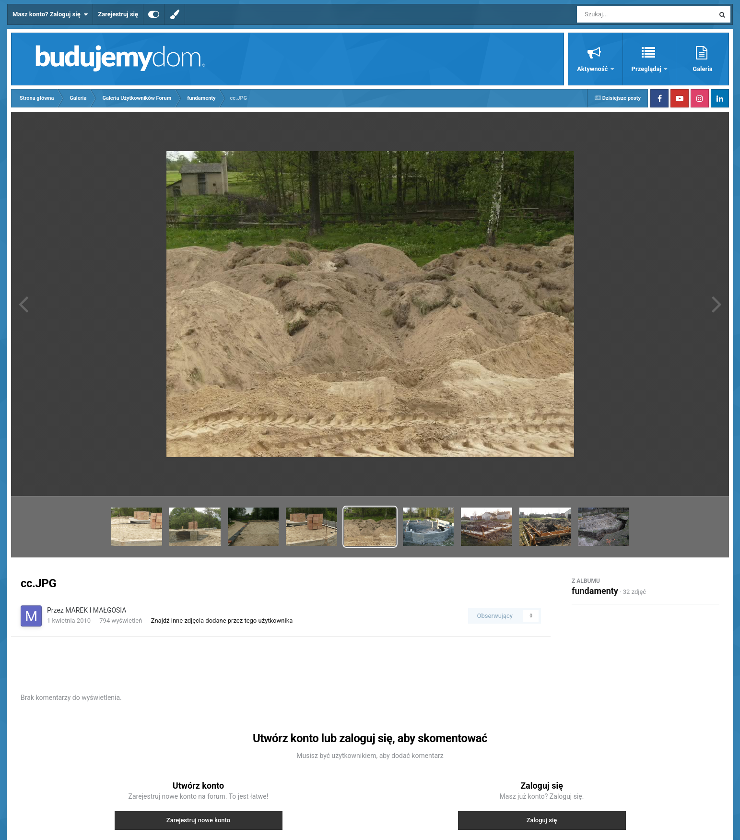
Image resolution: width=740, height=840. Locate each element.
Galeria (702, 68)
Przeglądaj (647, 68)
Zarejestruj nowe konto (198, 820)
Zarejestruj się (118, 14)
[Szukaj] (624, 14)
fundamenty (595, 591)
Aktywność (593, 68)
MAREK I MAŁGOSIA (95, 610)
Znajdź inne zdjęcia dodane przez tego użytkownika (222, 620)
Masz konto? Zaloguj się (50, 14)
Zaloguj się (542, 820)
